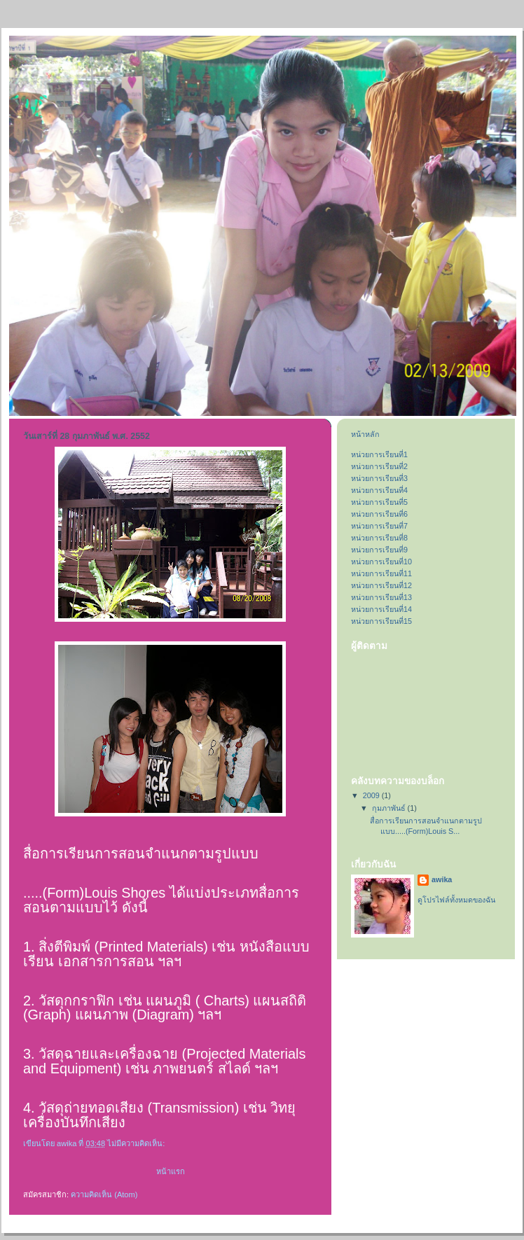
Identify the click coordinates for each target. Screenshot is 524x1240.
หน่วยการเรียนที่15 (381, 621)
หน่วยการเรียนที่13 (381, 597)
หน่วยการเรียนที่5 (379, 502)
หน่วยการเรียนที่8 (379, 538)
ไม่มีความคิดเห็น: (137, 1143)
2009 (372, 795)
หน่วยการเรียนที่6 (379, 514)
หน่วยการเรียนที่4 (379, 490)
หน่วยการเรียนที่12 (381, 585)
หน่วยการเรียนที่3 (379, 478)
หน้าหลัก (365, 434)
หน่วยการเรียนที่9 (379, 549)
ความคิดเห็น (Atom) (104, 1194)
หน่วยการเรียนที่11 (381, 573)
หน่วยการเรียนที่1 (379, 454)
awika (442, 879)
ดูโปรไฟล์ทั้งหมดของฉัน (456, 900)
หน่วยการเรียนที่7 (379, 526)
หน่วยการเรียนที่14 (381, 609)
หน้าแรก (170, 1171)
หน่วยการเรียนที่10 (381, 561)
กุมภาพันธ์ (390, 808)
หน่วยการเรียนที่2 (379, 466)
